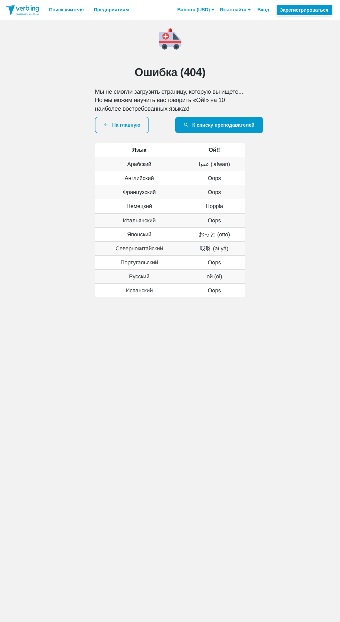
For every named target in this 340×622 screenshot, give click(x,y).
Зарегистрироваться (304, 10)
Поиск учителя (66, 10)
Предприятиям (111, 10)
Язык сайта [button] (235, 10)
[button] (195, 10)
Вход (263, 10)
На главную (121, 125)
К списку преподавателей (219, 125)
